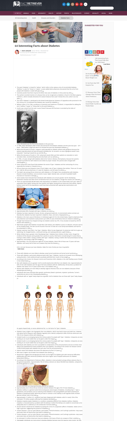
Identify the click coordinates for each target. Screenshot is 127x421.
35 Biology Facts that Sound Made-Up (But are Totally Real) (93, 104)
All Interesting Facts (21, 18)
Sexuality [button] (95, 13)
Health (34, 18)
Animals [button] (26, 13)
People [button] (66, 13)
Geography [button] (42, 13)
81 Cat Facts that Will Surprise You (92, 84)
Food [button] (33, 13)
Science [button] (86, 13)
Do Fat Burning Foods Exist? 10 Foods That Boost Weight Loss (92, 76)
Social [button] (104, 13)
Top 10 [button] (18, 13)
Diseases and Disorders (48, 18)
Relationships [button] (76, 13)
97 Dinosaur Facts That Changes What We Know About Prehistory (93, 94)
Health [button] (51, 13)
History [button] (58, 13)
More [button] (110, 13)
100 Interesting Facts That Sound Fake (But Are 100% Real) (102, 60)
